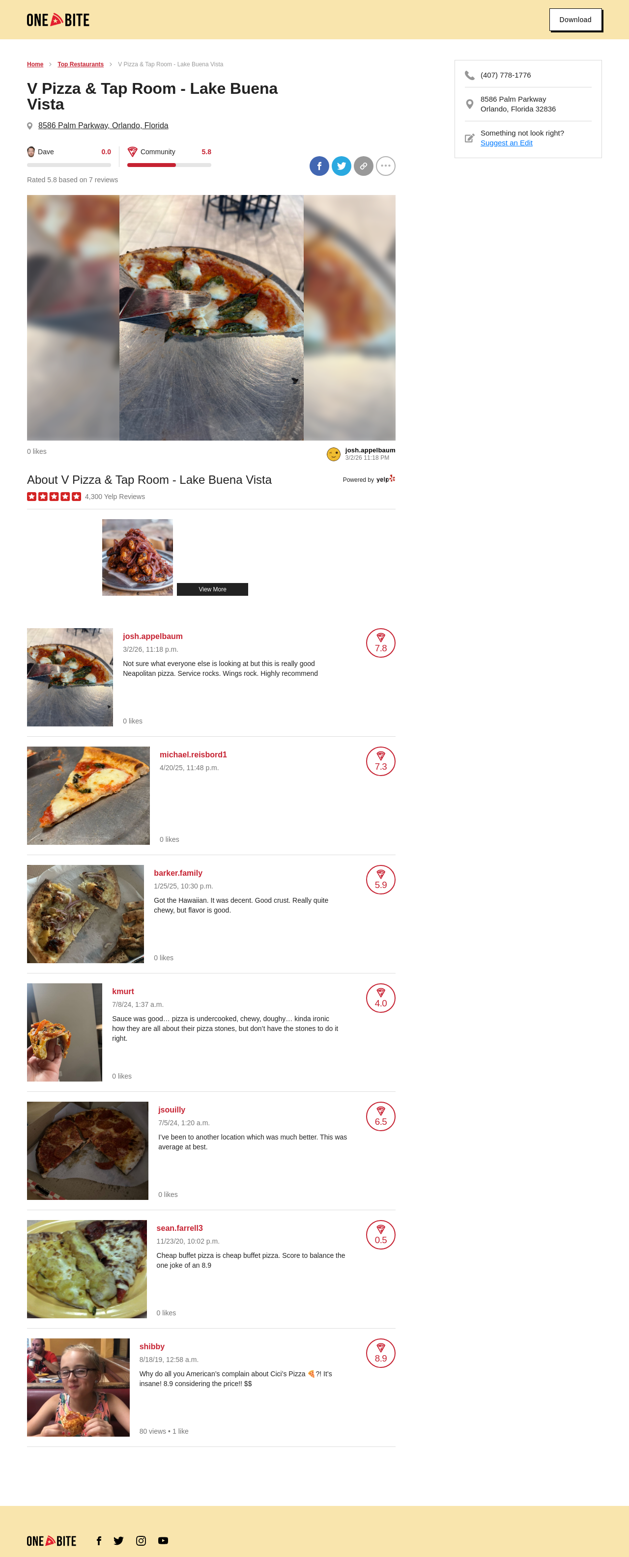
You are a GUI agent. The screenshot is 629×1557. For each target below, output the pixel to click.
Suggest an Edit (507, 143)
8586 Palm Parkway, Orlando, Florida (103, 125)
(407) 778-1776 (506, 75)
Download (576, 20)
